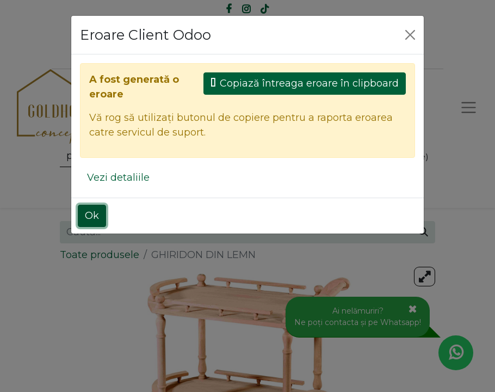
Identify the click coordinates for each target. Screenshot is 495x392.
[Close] (410, 35)
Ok (92, 216)
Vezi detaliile (118, 177)
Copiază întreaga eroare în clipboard (305, 83)
